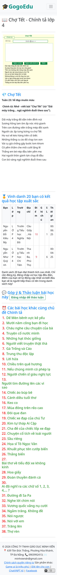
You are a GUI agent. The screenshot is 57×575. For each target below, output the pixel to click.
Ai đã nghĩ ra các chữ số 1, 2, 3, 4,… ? (26, 488)
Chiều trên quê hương (24, 364)
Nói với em (15, 521)
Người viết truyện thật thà (26, 343)
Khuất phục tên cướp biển (27, 449)
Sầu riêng (14, 439)
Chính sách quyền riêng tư (19, 562)
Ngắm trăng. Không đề (25, 511)
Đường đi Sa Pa (19, 495)
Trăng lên (14, 526)
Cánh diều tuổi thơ (21, 398)
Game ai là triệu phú (17, 566)
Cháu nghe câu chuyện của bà (29, 328)
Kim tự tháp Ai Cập (21, 423)
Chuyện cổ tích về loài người (29, 433)
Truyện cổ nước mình (22, 333)
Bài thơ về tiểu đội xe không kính (23, 465)
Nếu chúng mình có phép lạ (28, 369)
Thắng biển (16, 454)
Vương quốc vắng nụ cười (27, 506)
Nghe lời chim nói (21, 501)
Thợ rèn (13, 531)
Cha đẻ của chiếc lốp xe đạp (28, 428)
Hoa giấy (14, 472)
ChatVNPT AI (16, 570)
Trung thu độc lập (20, 354)
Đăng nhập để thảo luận (27, 297)
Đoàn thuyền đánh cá (24, 477)
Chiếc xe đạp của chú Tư (26, 418)
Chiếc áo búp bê (19, 392)
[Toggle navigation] (51, 6)
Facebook (31, 570)
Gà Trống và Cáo (19, 349)
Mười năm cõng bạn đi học (27, 323)
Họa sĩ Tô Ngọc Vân (22, 444)
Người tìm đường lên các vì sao (23, 385)
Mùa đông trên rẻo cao (25, 408)
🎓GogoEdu (17, 6)
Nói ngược (15, 516)
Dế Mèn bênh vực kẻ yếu (25, 318)
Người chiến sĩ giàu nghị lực (29, 374)
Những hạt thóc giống (23, 338)
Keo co (12, 403)
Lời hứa (12, 359)
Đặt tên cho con (40, 566)
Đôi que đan (16, 413)
